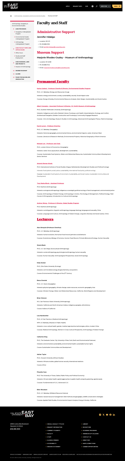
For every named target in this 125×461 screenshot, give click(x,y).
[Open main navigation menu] (116, 6)
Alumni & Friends (53, 440)
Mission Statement (53, 446)
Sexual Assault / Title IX (55, 424)
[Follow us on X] (103, 414)
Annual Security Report (40, 454)
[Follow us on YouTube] (107, 414)
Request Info (77, 6)
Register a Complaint (68, 454)
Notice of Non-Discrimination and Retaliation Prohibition (94, 454)
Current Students (53, 430)
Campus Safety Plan (55, 454)
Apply (68, 6)
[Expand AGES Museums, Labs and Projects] (13, 62)
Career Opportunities (90, 446)
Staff (49, 437)
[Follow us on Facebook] (110, 414)
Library (85, 424)
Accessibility (51, 443)
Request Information (54, 427)
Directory (86, 440)
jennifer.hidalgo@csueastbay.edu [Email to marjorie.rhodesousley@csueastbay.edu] (54, 47)
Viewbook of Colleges (91, 433)
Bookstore (87, 427)
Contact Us (87, 437)
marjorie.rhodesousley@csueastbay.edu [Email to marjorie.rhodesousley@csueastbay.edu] (57, 67)
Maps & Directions (89, 443)
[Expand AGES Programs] (13, 29)
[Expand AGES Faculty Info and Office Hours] (13, 49)
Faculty (50, 433)
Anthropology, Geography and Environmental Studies (29, 16)
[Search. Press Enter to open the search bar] (96, 6)
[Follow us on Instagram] (100, 414)
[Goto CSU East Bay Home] (11, 16)
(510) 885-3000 (15, 429)
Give (86, 6)
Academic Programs (90, 430)
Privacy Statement (15, 454)
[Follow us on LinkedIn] (114, 414)
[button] (92, 6)
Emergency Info (27, 454)
